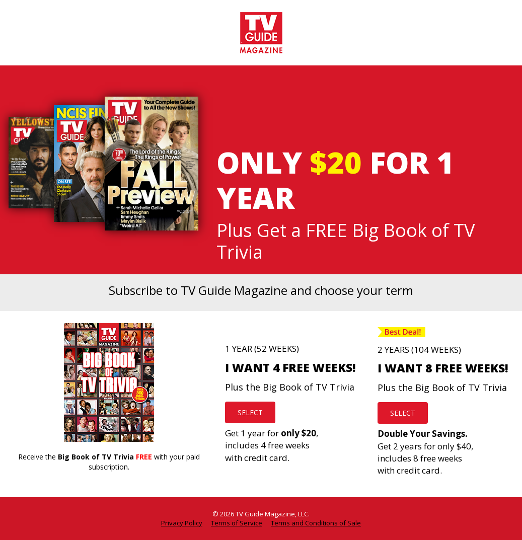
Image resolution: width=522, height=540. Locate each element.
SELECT (250, 412)
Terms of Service (236, 522)
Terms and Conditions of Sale (316, 522)
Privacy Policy (181, 522)
